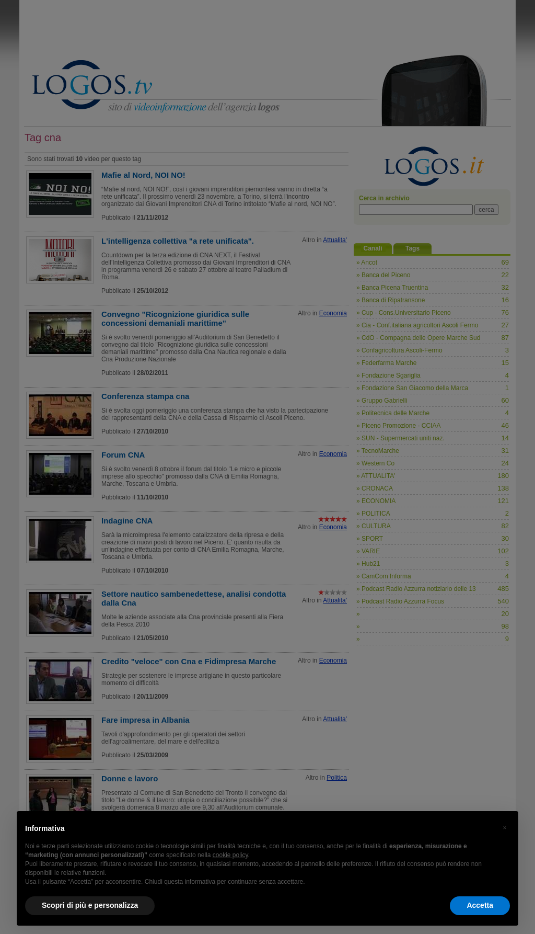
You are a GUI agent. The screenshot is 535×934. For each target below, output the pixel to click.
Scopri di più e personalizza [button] (90, 905)
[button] (504, 827)
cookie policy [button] (230, 855)
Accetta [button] (480, 905)
